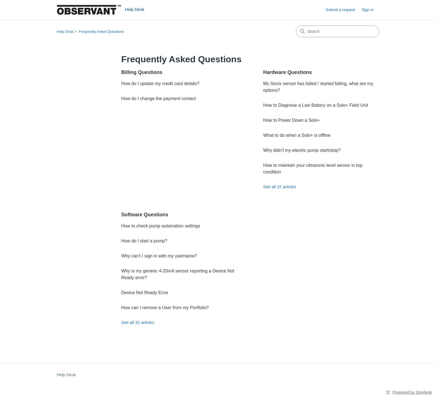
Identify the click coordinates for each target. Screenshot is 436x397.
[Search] (337, 31)
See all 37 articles (279, 186)
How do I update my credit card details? (160, 83)
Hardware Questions (287, 72)
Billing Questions (141, 72)
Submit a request (340, 10)
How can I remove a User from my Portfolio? (165, 307)
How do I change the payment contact (158, 98)
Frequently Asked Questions (101, 31)
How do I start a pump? (144, 241)
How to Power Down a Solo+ (291, 120)
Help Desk (65, 31)
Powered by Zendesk (412, 392)
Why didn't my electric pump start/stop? (302, 150)
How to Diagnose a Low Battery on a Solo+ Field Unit (315, 105)
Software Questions (144, 214)
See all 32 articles (137, 322)
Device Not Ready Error (144, 292)
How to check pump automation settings (160, 226)
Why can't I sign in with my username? (159, 256)
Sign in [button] (368, 10)
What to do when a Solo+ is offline (296, 135)
